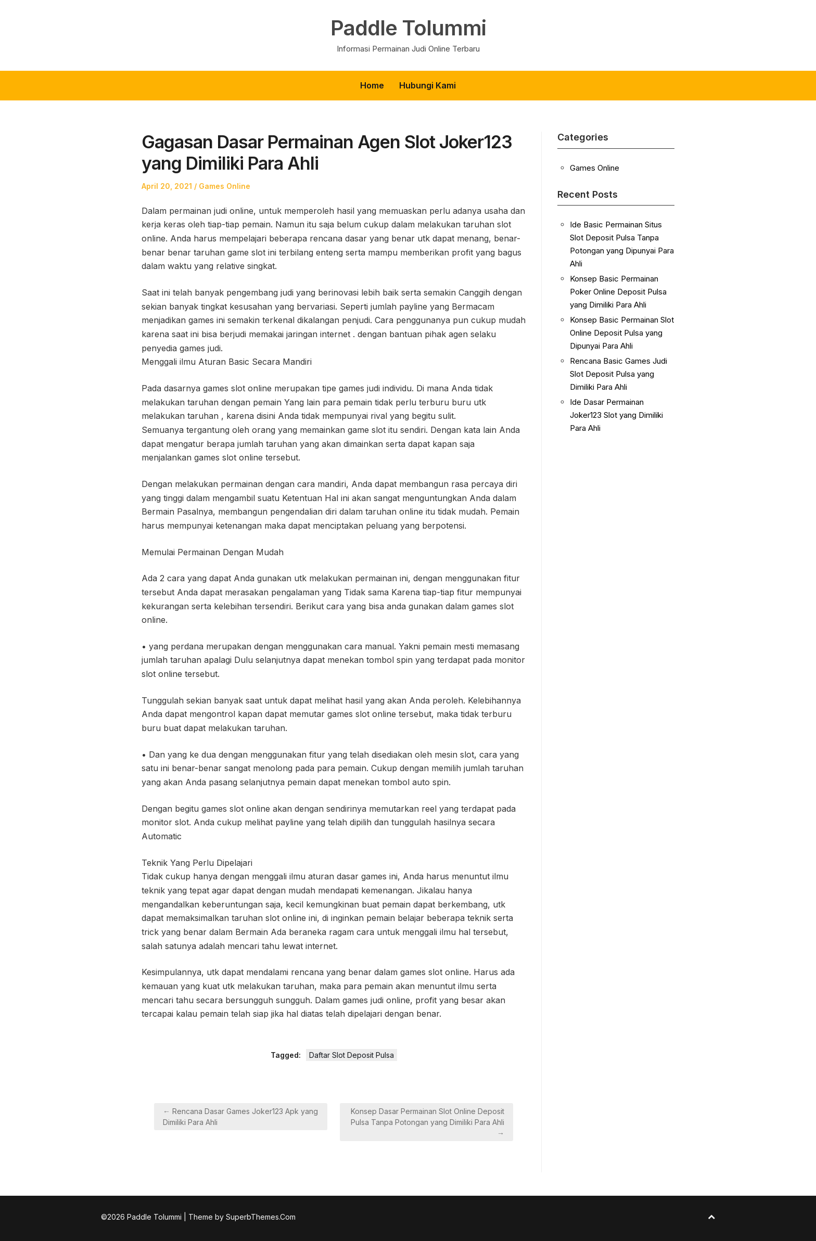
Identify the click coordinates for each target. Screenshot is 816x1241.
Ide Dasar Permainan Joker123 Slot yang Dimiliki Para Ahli (616, 415)
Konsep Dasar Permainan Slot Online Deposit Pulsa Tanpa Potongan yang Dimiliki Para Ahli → (427, 1122)
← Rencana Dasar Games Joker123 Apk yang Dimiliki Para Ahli (240, 1117)
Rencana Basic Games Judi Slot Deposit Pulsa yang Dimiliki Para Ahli (618, 374)
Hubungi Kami (427, 85)
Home (372, 85)
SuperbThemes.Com (261, 1216)
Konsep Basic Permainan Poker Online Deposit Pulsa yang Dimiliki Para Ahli (618, 292)
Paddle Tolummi (408, 28)
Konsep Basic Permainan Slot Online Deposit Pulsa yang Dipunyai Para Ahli (622, 333)
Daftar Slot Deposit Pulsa (351, 1055)
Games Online (224, 186)
